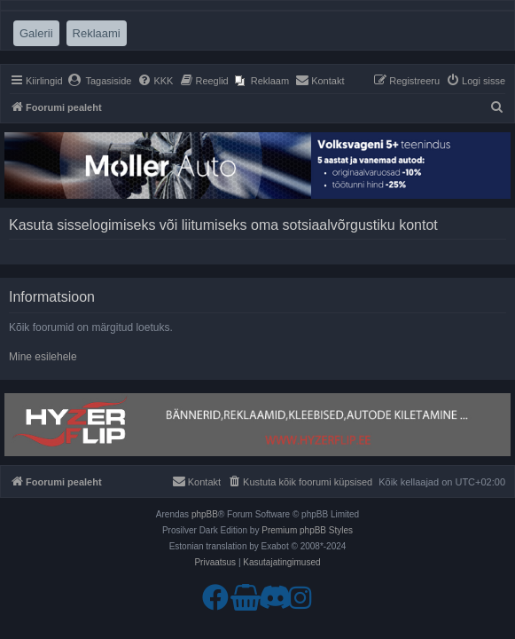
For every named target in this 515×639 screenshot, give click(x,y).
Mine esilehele (43, 357)
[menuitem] (99, 80)
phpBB (204, 514)
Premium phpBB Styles (307, 530)
